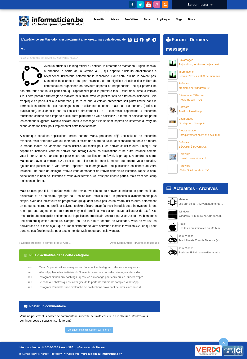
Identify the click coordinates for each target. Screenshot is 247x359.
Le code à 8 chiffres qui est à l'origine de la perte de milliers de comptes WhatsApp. (89, 282)
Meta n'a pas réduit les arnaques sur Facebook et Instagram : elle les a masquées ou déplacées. (91, 267)
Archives (208, 188)
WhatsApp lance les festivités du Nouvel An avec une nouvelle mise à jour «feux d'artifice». (91, 272)
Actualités (184, 188)
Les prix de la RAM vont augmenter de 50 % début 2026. (74, 12)
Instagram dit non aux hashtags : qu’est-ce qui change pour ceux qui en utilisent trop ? (91, 277)
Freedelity (56, 353)
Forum (179, 39)
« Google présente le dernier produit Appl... (45, 242)
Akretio (63, 347)
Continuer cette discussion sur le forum (89, 329)
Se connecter (202, 5)
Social (74, 58)
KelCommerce (71, 353)
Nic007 (60, 58)
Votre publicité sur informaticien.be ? (101, 353)
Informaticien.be (29, 347)
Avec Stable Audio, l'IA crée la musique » (135, 242)
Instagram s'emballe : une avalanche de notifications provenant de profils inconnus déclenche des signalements (91, 287)
